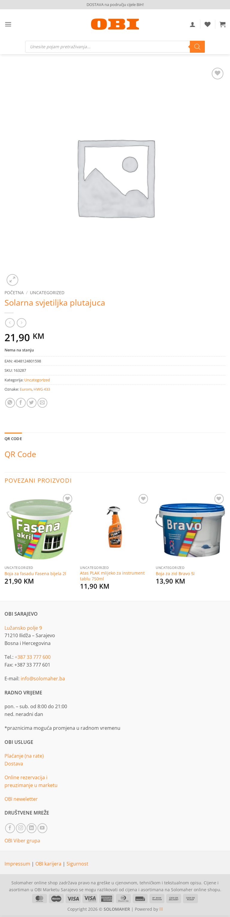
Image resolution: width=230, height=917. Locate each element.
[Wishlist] (208, 24)
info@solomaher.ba (43, 678)
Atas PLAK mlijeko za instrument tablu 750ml (112, 575)
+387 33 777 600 (33, 657)
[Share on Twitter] (32, 403)
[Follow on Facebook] (10, 828)
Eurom (26, 389)
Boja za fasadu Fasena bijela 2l (35, 573)
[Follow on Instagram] (21, 828)
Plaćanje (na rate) (24, 756)
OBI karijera (49, 863)
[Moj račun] (193, 24)
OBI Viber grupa (22, 840)
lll (161, 909)
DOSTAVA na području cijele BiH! (115, 4)
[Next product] (9, 322)
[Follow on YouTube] (42, 828)
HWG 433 (42, 389)
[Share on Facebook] (21, 403)
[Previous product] (21, 322)
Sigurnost (77, 863)
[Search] (197, 47)
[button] (8, 24)
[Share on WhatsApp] (10, 403)
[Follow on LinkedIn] (32, 828)
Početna (14, 292)
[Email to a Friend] (42, 403)
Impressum (17, 863)
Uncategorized (47, 292)
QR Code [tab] (13, 438)
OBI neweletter (21, 799)
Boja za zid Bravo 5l (175, 573)
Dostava (13, 763)
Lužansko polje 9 (23, 628)
